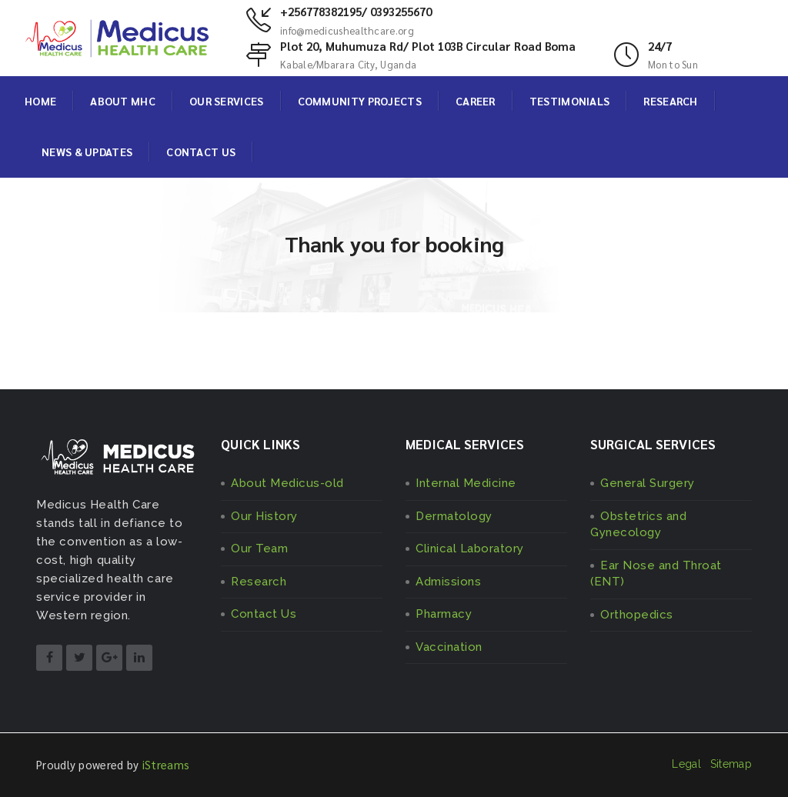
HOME (40, 101)
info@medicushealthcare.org (347, 30)
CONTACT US (200, 151)
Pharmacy (444, 614)
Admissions (448, 582)
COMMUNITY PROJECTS (360, 101)
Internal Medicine (466, 483)
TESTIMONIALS (569, 101)
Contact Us (263, 614)
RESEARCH (670, 101)
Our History (264, 516)
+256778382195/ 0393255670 (356, 11)
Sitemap (731, 764)
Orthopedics (636, 615)
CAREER (476, 101)
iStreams (165, 764)
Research (258, 582)
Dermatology (454, 516)
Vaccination (449, 647)
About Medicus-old (287, 483)
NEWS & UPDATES (87, 151)
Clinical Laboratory (470, 548)
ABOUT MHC (122, 101)
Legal (686, 764)
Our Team (259, 548)
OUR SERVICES (226, 101)
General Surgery (647, 483)
